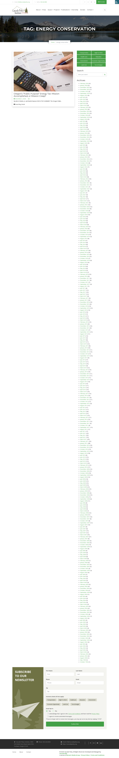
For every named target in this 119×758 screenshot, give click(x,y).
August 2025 (83, 95)
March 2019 (83, 248)
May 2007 (83, 531)
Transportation (84, 53)
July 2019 (82, 240)
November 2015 (85, 328)
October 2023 (84, 139)
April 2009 (83, 485)
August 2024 (83, 119)
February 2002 (84, 654)
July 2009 (82, 479)
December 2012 (84, 397)
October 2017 (84, 282)
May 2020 (83, 220)
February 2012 (84, 417)
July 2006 (82, 550)
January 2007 (84, 538)
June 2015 (83, 338)
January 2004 (84, 608)
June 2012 (83, 409)
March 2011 (83, 439)
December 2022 (84, 159)
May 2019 (83, 244)
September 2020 (85, 212)
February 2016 (84, 322)
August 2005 (83, 572)
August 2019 (83, 238)
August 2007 (83, 525)
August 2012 (83, 405)
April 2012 (83, 413)
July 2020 (82, 216)
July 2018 (82, 264)
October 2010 (84, 449)
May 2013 (83, 387)
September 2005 (85, 570)
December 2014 (84, 350)
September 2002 (85, 640)
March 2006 (83, 558)
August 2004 (83, 594)
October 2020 (84, 210)
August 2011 (83, 429)
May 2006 (83, 554)
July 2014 (82, 360)
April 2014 (83, 366)
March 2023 (83, 153)
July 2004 (82, 596)
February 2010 (84, 465)
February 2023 (84, 155)
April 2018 (83, 270)
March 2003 (83, 628)
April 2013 (83, 389)
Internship (74, 10)
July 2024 (82, 121)
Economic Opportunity (98, 61)
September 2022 (85, 165)
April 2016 (83, 318)
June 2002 (83, 646)
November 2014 (85, 352)
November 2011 (85, 423)
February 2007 (84, 536)
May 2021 (83, 197)
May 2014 (83, 364)
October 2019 (84, 234)
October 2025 (84, 91)
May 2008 (83, 507)
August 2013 (83, 381)
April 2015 (83, 342)
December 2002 (84, 634)
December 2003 (84, 610)
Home (53, 42)
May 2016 (83, 316)
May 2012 (83, 411)
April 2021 (83, 199)
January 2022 (84, 181)
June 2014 (83, 362)
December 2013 (84, 373)
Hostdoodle (63, 753)
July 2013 (82, 383)
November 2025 (85, 89)
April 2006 (83, 556)
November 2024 (85, 113)
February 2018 (84, 274)
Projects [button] (56, 10)
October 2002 (84, 638)
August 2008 (83, 501)
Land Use (84, 65)
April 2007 (83, 533)
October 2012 (84, 401)
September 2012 (85, 403)
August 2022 (83, 167)
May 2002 (83, 648)
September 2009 (85, 475)
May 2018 (83, 268)
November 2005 (85, 566)
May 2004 (83, 600)
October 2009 (84, 473)
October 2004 (84, 590)
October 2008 (84, 497)
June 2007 (83, 529)
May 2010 (83, 459)
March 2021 (83, 201)
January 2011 (84, 443)
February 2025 (84, 107)
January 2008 (84, 515)
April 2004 (83, 602)
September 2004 (85, 592)
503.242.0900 (43, 2)
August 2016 (83, 310)
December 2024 (84, 111)
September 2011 (85, 427)
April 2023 (83, 151)
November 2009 (85, 471)
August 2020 (83, 214)
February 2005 (84, 584)
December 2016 (84, 302)
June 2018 (83, 266)
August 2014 (83, 358)
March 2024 (83, 129)
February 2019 (84, 250)
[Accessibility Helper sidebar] (117, 2)
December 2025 (84, 87)
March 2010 (83, 463)
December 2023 (84, 135)
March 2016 (83, 320)
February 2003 (84, 630)
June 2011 (83, 433)
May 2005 (83, 578)
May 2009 (83, 483)
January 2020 (84, 228)
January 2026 (84, 85)
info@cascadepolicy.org (24, 2)
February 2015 (84, 346)
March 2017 (83, 296)
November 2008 (85, 495)
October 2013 (84, 377)
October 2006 (84, 544)
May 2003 (83, 624)
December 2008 (84, 493)
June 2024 (83, 123)
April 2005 (83, 580)
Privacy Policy (95, 714)
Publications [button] (65, 10)
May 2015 (83, 340)
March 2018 (83, 272)
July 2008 (82, 503)
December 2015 (84, 326)
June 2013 (83, 385)
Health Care (84, 57)
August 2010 (83, 453)
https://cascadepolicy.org (70, 744)
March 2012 (83, 415)
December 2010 (84, 445)
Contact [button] (89, 10)
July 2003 (82, 620)
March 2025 (83, 105)
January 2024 (84, 133)
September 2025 (85, 93)
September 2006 (85, 546)
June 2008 (83, 505)
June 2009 (83, 481)
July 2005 (82, 574)
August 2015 (83, 334)
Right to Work (98, 53)
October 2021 (84, 187)
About (21, 752)
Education (98, 57)
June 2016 (83, 314)
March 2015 (83, 344)
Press (44, 10)
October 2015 (84, 330)
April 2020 (83, 222)
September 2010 (85, 451)
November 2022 (85, 161)
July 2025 (82, 97)
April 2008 (83, 509)
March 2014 (83, 368)
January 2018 (84, 276)
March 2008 (83, 511)
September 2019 (85, 236)
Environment (84, 61)
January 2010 (84, 467)
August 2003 (83, 618)
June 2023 (83, 147)
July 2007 (82, 527)
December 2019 (84, 230)
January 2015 (84, 348)
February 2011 (84, 441)
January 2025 (84, 109)
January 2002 (84, 656)
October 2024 (84, 115)
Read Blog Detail (19, 104)
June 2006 (83, 552)
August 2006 (83, 548)
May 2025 (83, 101)
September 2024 (85, 117)
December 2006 (84, 540)
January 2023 (84, 157)
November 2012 (85, 399)
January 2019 (84, 252)
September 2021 (85, 189)
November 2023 (85, 137)
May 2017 (83, 292)
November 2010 (85, 447)
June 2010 (83, 457)
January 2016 (84, 324)
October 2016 (84, 306)
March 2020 (83, 224)
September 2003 (85, 616)
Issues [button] (50, 10)
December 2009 (84, 469)
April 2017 (83, 294)
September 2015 (85, 332)
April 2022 (83, 175)
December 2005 (84, 564)
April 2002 (83, 650)
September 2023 (85, 141)
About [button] (38, 10)
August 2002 (83, 642)
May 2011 (83, 435)
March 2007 (83, 535)
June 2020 (83, 218)
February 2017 (84, 298)
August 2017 (83, 286)
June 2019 (83, 242)
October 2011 (84, 425)
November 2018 (85, 256)
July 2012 (82, 407)
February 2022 (84, 179)
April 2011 (83, 437)
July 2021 (82, 193)
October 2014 (84, 354)
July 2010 (82, 455)
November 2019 (85, 232)
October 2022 (84, 163)
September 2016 (85, 308)
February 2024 (84, 131)
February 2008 (84, 513)
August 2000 (83, 658)
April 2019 (83, 246)
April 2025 (83, 103)
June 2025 (83, 99)
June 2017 (83, 290)
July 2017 (82, 288)
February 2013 (84, 393)
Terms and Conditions (74, 714)
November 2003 (85, 612)
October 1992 (84, 662)
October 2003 (84, 614)
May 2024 (83, 125)
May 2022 (83, 173)
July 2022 (82, 169)
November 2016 (85, 304)
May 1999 (83, 660)
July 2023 (82, 145)
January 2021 (84, 205)
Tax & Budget (98, 65)
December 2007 (84, 517)
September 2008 (85, 499)
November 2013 (85, 375)
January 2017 (84, 300)
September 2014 (85, 356)
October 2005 (84, 568)
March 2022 (83, 177)
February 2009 (84, 489)
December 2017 (84, 278)
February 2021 (84, 203)
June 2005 (83, 576)
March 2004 (83, 604)
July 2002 (82, 644)
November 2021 (85, 185)
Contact (28, 752)
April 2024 (83, 127)
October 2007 (84, 521)
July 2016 (82, 312)
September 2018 (85, 260)
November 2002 (85, 636)
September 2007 (85, 523)
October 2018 (84, 258)
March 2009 (83, 487)
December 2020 (84, 206)
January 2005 (84, 586)
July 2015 (82, 336)
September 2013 (85, 379)
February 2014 (84, 370)
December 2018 (84, 254)
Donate (101, 2)
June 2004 (83, 598)
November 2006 (85, 542)
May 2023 (83, 149)
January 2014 (84, 371)
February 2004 (84, 606)
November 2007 (85, 519)
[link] (81, 2)
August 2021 (83, 191)
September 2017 (85, 284)
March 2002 (83, 652)
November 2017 (85, 280)
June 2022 (83, 171)
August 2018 (83, 262)
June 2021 (83, 195)
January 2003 (84, 632)
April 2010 (83, 461)
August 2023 (83, 143)
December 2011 (84, 421)
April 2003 (83, 626)
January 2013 (84, 395)
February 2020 (84, 226)
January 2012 (84, 419)
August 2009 (83, 477)
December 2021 (84, 183)
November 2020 (85, 208)
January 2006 (84, 562)
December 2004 (84, 588)
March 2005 (83, 582)
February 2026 (84, 83)
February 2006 (84, 560)
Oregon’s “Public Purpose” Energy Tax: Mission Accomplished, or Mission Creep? (36, 95)
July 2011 (82, 431)
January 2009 (84, 491)
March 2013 (83, 391)
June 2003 (83, 622)
